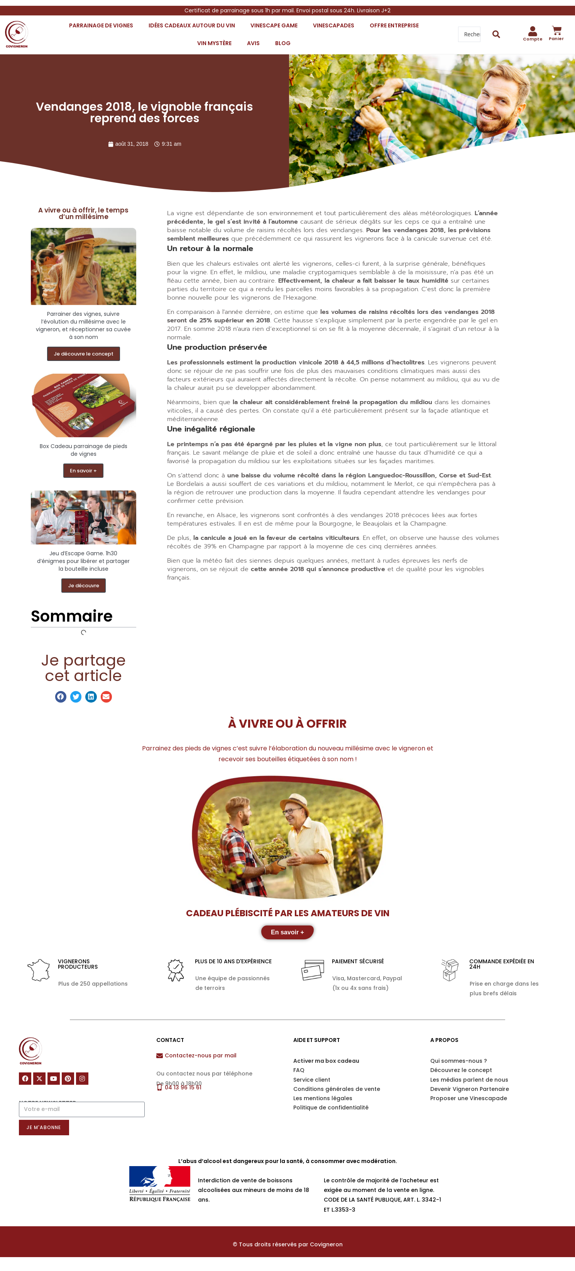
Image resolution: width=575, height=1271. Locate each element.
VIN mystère (214, 43)
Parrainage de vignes (101, 25)
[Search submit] (496, 34)
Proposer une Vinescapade (468, 1098)
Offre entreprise (394, 25)
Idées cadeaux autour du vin (192, 25)
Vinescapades (333, 25)
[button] (60, 696)
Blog (283, 43)
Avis (253, 43)
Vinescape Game (274, 25)
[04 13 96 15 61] (159, 1087)
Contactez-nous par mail (201, 1055)
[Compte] (533, 31)
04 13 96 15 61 (183, 1087)
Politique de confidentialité (331, 1107)
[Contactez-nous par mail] (159, 1055)
